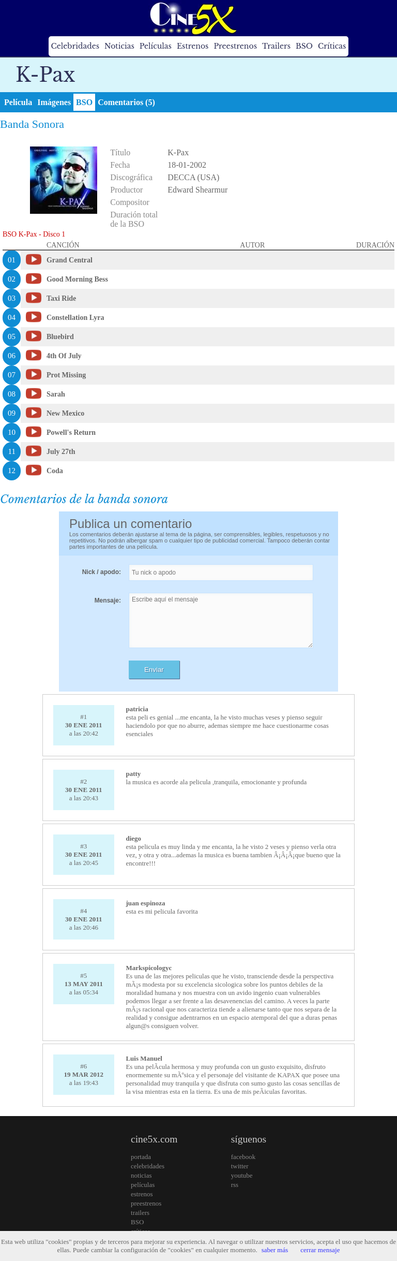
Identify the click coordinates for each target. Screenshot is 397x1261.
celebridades (147, 1166)
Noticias (119, 46)
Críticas (332, 46)
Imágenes (54, 102)
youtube (242, 1175)
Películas (156, 46)
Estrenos (193, 46)
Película (18, 102)
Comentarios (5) (126, 102)
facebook (243, 1157)
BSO (304, 46)
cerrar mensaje (320, 1250)
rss (234, 1185)
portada (141, 1157)
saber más (275, 1250)
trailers (140, 1212)
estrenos (142, 1194)
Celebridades (75, 46)
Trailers (276, 46)
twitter (240, 1166)
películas (143, 1185)
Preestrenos (235, 46)
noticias (141, 1175)
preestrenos (146, 1203)
